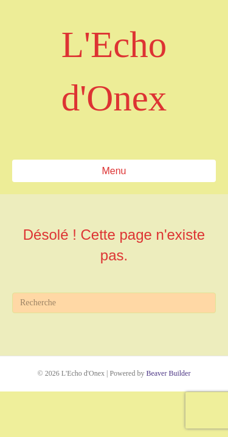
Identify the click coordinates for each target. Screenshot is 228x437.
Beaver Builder (168, 373)
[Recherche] (114, 303)
